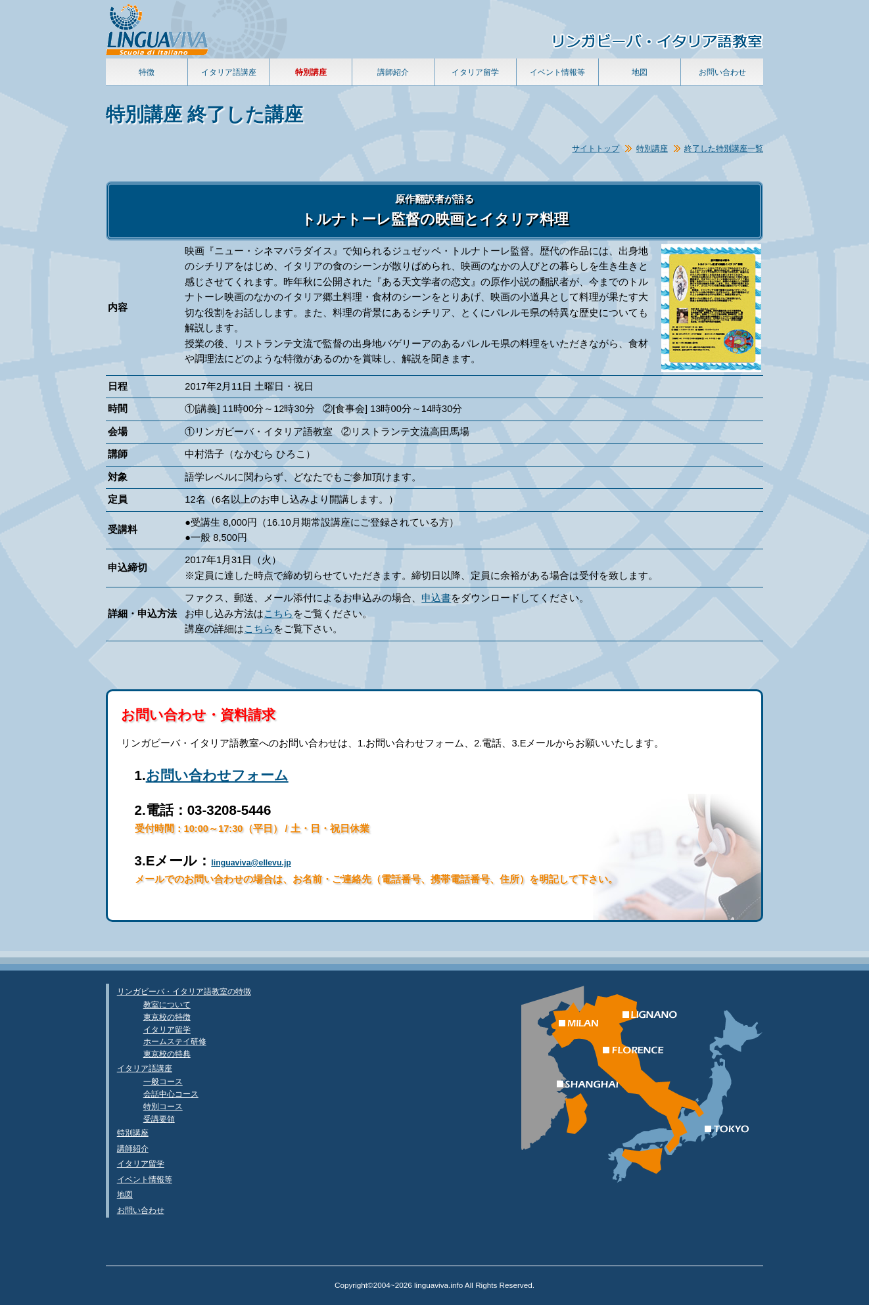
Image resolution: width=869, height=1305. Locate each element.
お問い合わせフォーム (217, 775)
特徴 (146, 72)
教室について (167, 1004)
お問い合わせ (722, 72)
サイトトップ (595, 148)
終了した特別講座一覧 (723, 148)
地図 (639, 72)
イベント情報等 (557, 72)
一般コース (163, 1081)
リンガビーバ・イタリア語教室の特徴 (184, 991)
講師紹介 (393, 72)
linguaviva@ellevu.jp (251, 862)
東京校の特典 (167, 1053)
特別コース (163, 1106)
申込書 (436, 598)
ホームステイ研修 (174, 1041)
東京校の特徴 (167, 1017)
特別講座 (652, 148)
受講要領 (159, 1118)
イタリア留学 (475, 72)
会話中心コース (171, 1093)
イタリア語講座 (228, 72)
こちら (278, 613)
